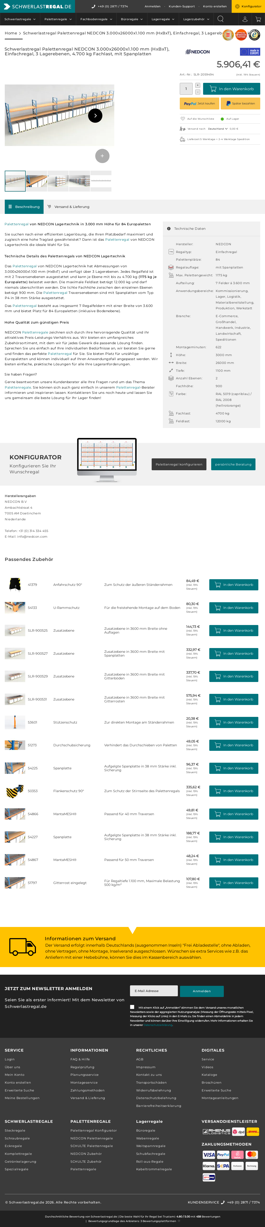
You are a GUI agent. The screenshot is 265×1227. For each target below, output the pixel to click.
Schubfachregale (150, 1154)
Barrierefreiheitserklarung (159, 1106)
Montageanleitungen (220, 1098)
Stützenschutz (65, 722)
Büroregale (146, 1130)
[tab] (24, 207)
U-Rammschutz (66, 608)
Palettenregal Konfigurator (93, 1130)
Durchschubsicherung (71, 745)
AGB (140, 1059)
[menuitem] (20, 19)
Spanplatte (62, 768)
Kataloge (209, 1075)
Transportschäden (151, 1082)
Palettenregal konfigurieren (179, 464)
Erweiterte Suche (19, 1090)
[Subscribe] (202, 991)
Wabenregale (147, 1138)
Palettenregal (17, 224)
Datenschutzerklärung (158, 1025)
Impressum (146, 1067)
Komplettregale (18, 1154)
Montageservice (84, 1082)
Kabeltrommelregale (154, 1169)
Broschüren (212, 1082)
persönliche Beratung (233, 464)
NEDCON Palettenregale (91, 1138)
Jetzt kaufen (199, 103)
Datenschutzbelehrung (156, 1098)
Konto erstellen (215, 6)
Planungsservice (84, 1075)
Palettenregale (35, 332)
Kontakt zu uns (149, 1075)
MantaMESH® (64, 814)
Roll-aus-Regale (150, 1161)
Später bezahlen (240, 103)
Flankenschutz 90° (68, 791)
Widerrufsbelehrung (153, 1090)
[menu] (107, 19)
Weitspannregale (151, 1146)
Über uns (12, 1067)
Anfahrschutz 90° (67, 585)
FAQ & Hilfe (80, 1059)
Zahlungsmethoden (87, 1090)
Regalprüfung (82, 1067)
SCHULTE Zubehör (86, 1161)
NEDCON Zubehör (86, 1154)
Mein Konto (15, 1075)
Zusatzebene (63, 631)
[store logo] (37, 6)
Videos (207, 1067)
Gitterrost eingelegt (70, 883)
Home (11, 33)
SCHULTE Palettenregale (91, 1146)
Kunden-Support (182, 6)
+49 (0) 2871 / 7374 (113, 6)
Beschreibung (27, 207)
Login (10, 1059)
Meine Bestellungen (22, 1098)
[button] (95, 115)
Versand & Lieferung (72, 207)
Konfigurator (251, 6)
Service (208, 1059)
